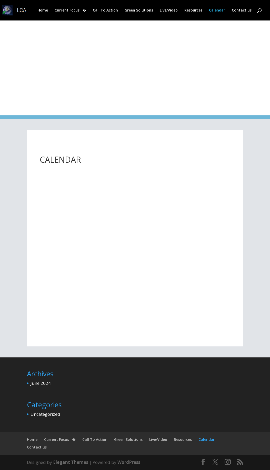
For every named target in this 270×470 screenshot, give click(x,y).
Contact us (242, 10)
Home (42, 10)
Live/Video (169, 10)
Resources (193, 10)
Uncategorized (45, 414)
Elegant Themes (70, 462)
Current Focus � (70, 10)
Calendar (217, 10)
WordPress (128, 462)
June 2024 (41, 383)
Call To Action (105, 10)
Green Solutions (139, 10)
